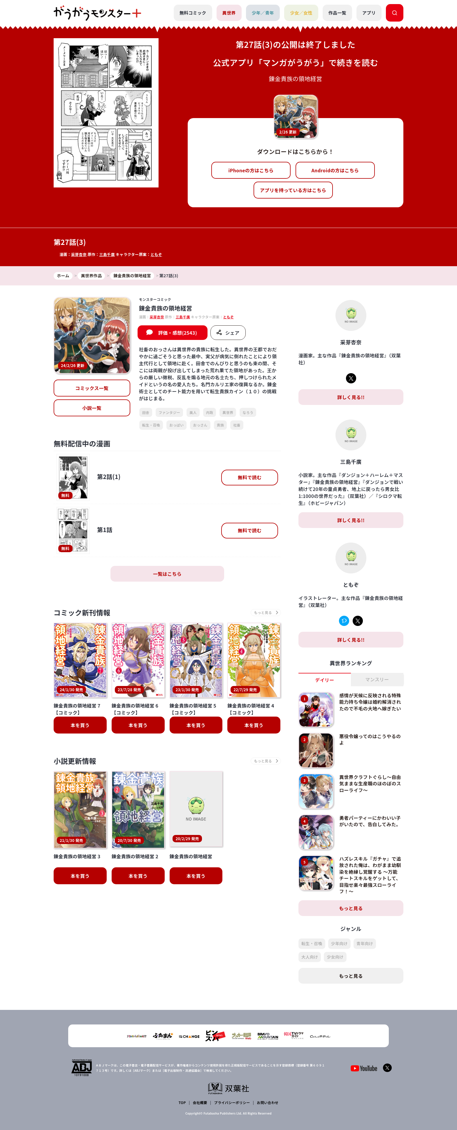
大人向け (309, 957)
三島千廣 (107, 254)
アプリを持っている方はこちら (293, 190)
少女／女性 (301, 13)
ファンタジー (169, 412)
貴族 (220, 424)
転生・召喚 (151, 424)
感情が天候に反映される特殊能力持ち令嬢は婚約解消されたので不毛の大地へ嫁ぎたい (370, 702)
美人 (193, 412)
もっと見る (351, 908)
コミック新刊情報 (82, 612)
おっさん (200, 424)
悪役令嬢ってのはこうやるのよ (370, 739)
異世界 (229, 13)
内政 (209, 412)
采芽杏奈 (79, 254)
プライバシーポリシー (232, 1102)
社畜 (236, 424)
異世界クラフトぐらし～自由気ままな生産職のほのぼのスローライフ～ (370, 783)
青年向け (364, 943)
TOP (182, 1102)
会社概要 (200, 1102)
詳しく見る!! (351, 397)
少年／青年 (263, 13)
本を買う (80, 725)
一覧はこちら (167, 573)
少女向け (335, 957)
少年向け (339, 943)
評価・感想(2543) (177, 332)
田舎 (146, 412)
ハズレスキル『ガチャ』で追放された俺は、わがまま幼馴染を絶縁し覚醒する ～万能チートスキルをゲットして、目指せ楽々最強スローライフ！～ (370, 875)
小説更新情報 (75, 760)
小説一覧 (91, 407)
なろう (247, 412)
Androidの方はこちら (335, 170)
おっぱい (176, 424)
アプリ (369, 13)
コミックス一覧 (91, 388)
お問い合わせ (267, 1102)
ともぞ (156, 254)
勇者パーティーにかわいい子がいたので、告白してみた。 (370, 821)
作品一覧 (337, 13)
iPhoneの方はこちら (251, 170)
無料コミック (193, 13)
